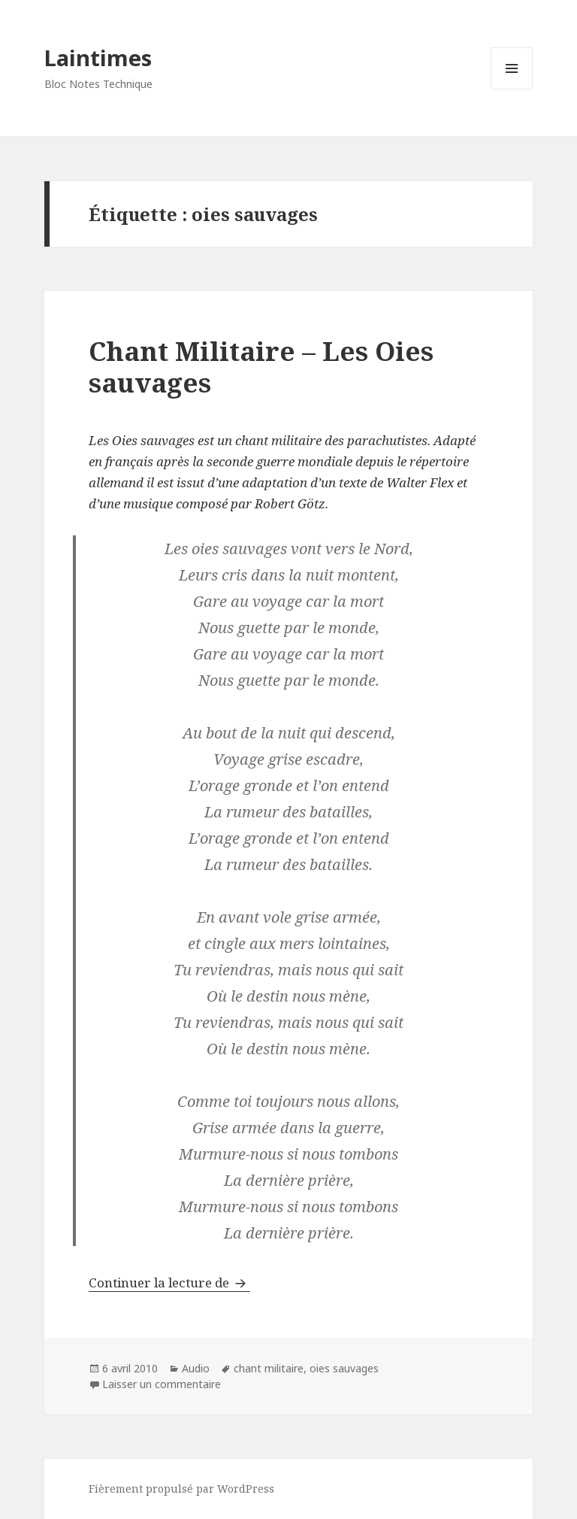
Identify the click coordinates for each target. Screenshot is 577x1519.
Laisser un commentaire (161, 1384)
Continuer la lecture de (169, 1282)
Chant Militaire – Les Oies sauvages (261, 366)
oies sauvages (344, 1368)
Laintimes (98, 57)
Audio (196, 1368)
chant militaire (269, 1368)
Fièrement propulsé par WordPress (181, 1488)
